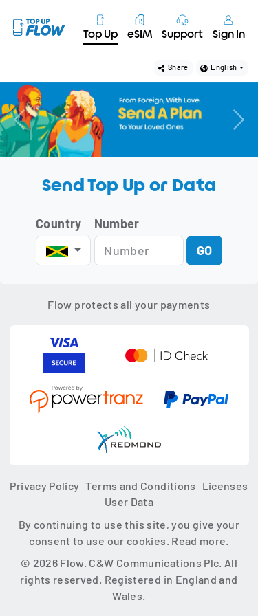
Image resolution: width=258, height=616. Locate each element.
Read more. (200, 540)
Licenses (225, 485)
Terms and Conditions (140, 485)
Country (59, 223)
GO (205, 250)
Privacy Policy (44, 485)
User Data (129, 501)
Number (117, 223)
